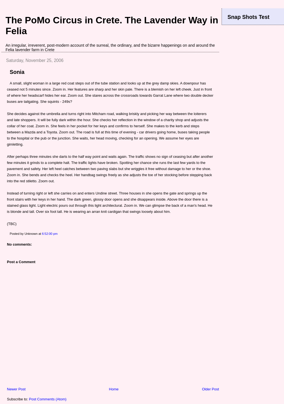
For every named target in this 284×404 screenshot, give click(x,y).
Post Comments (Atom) (48, 399)
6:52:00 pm (50, 233)
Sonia (17, 72)
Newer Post (16, 389)
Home (114, 389)
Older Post (210, 389)
